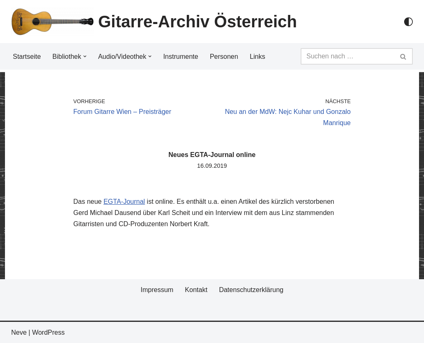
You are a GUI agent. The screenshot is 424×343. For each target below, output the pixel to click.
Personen (224, 56)
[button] (85, 56)
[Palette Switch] (408, 21)
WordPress (48, 332)
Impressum (156, 289)
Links (257, 56)
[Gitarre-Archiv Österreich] (154, 21)
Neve (18, 332)
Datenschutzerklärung (251, 289)
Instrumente (180, 56)
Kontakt (196, 289)
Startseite (27, 56)
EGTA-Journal (124, 201)
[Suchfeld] (347, 56)
